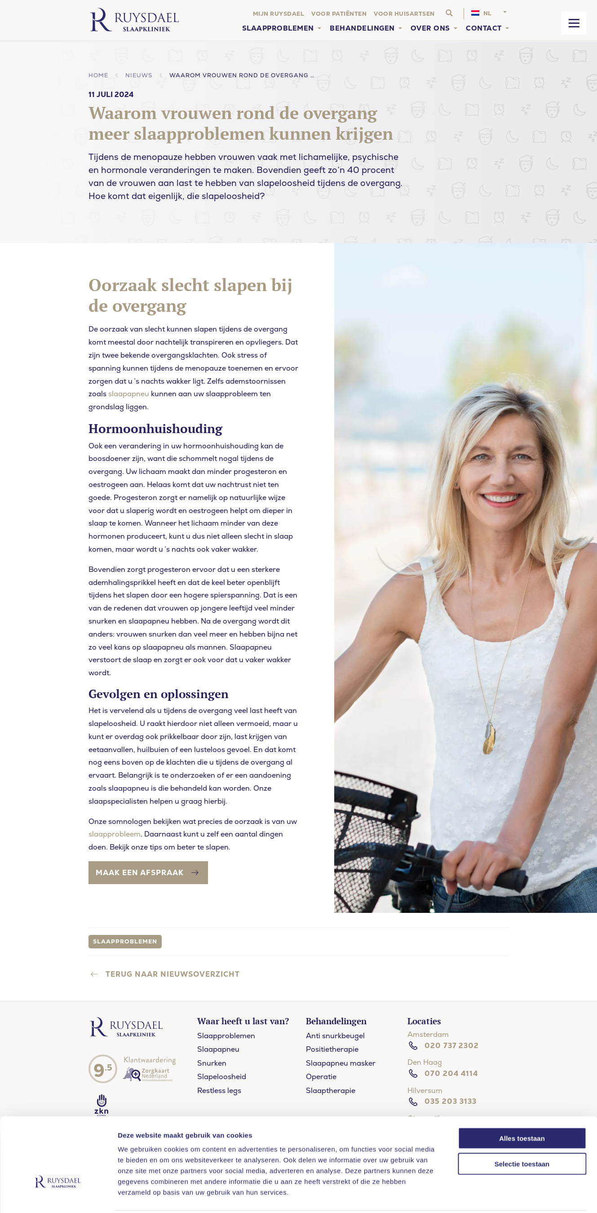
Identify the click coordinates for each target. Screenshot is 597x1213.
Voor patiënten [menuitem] (339, 14)
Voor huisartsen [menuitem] (404, 14)
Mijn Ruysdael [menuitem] (279, 14)
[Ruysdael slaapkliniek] (128, 1036)
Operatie (321, 1076)
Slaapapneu (218, 1049)
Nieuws (138, 75)
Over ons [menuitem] (430, 28)
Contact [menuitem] (484, 28)
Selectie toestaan (522, 1130)
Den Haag (424, 1062)
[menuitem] (490, 13)
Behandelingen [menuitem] (362, 28)
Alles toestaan (522, 1105)
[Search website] (449, 13)
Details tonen (531, 1195)
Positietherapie (332, 1049)
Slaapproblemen (226, 1035)
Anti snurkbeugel (335, 1035)
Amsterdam (428, 1034)
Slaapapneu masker (341, 1063)
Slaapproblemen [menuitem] (278, 28)
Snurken (211, 1063)
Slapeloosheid (221, 1076)
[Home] (134, 20)
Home (98, 75)
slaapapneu (128, 393)
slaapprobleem (114, 834)
